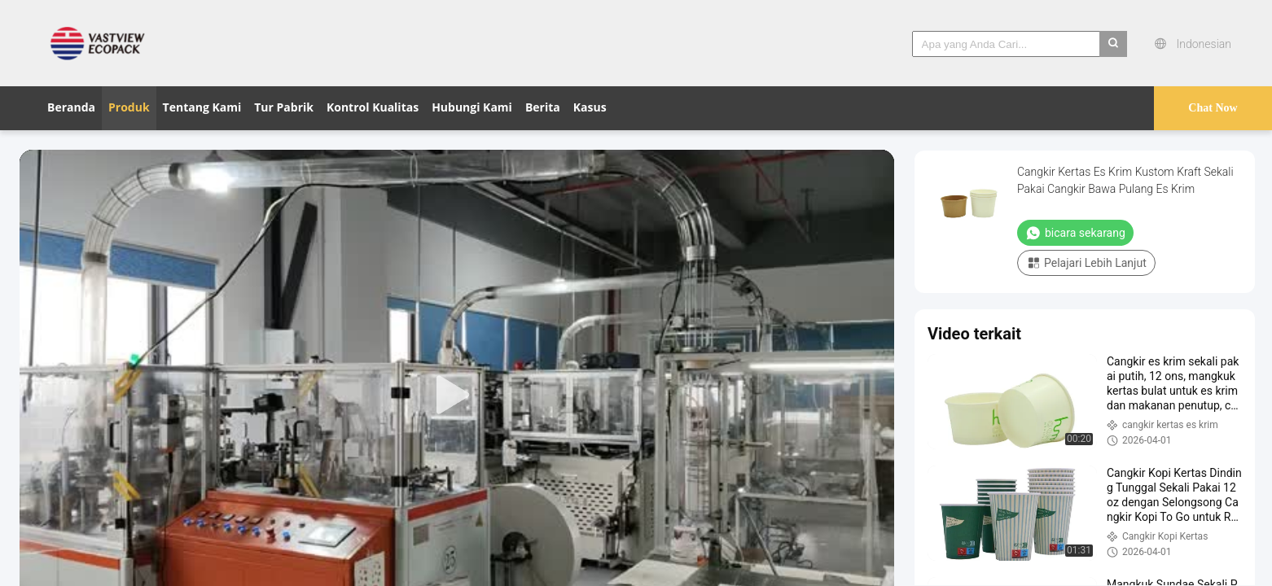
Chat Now (1212, 108)
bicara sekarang (1075, 232)
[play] (456, 395)
